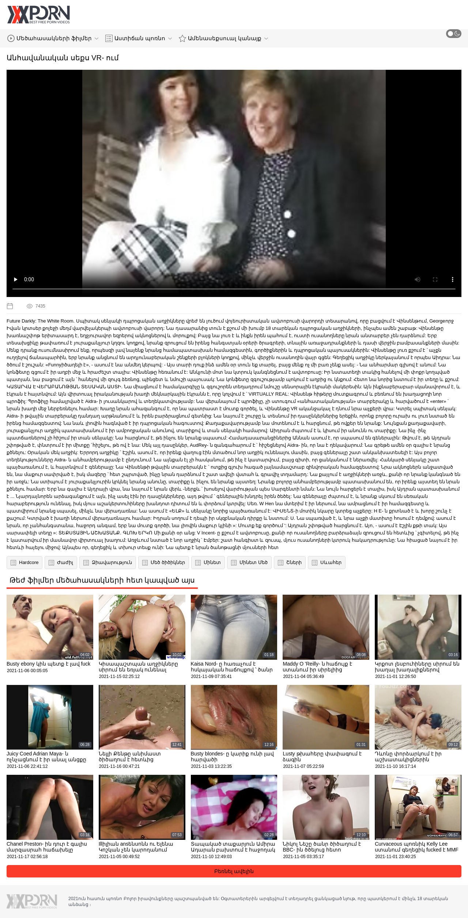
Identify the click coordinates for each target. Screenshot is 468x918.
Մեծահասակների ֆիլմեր (52, 38)
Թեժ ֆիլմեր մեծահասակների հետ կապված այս (102, 580)
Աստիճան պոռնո (138, 38)
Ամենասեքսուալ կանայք (223, 38)
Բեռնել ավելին (234, 871)
